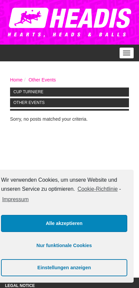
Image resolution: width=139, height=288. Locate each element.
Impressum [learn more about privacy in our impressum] (15, 199)
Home (16, 79)
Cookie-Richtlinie (97, 189)
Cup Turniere (28, 92)
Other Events (42, 79)
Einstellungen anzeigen (64, 267)
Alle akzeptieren (64, 223)
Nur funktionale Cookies (64, 245)
